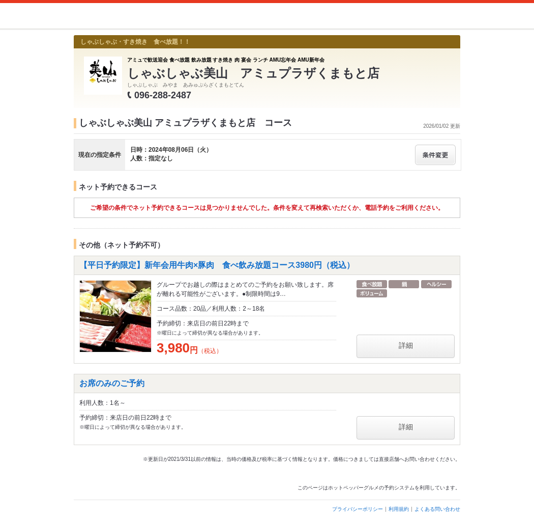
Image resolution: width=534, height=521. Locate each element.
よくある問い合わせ (437, 509)
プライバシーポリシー (357, 509)
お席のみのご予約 (111, 383)
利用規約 (399, 509)
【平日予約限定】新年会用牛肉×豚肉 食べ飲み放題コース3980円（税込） (216, 265)
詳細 (406, 345)
